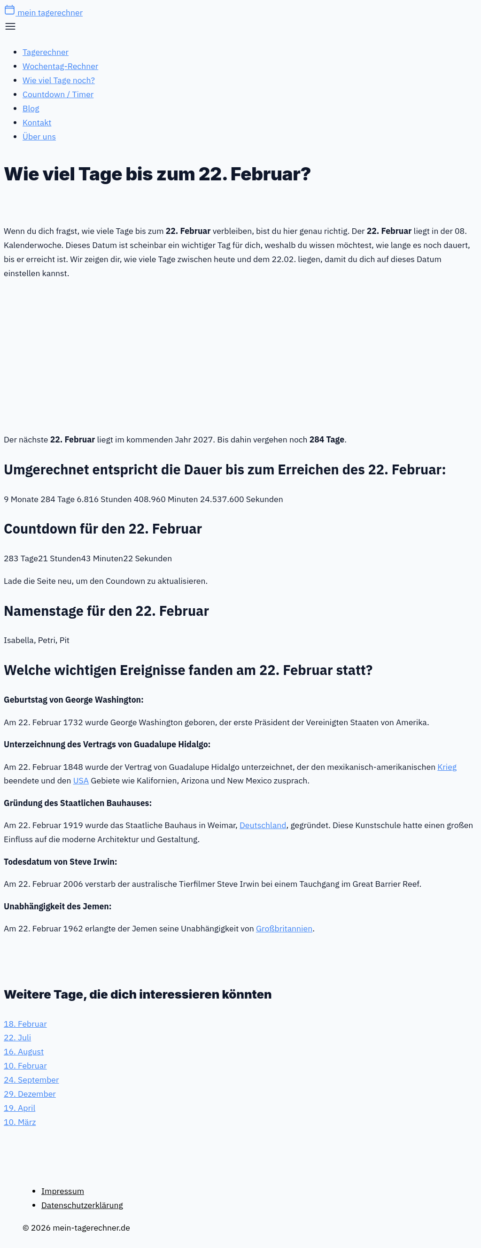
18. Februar (25, 1023)
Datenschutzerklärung (82, 1205)
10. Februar (25, 1065)
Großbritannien (284, 928)
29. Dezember (30, 1093)
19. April (19, 1107)
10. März (20, 1121)
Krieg (447, 766)
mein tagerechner (43, 12)
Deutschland (263, 825)
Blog (31, 108)
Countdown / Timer (58, 94)
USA (81, 780)
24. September (31, 1079)
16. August (24, 1051)
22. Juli (17, 1037)
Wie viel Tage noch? (59, 80)
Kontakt (37, 122)
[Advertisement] (240, 354)
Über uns (39, 136)
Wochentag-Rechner (60, 66)
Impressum (62, 1191)
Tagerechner (46, 52)
